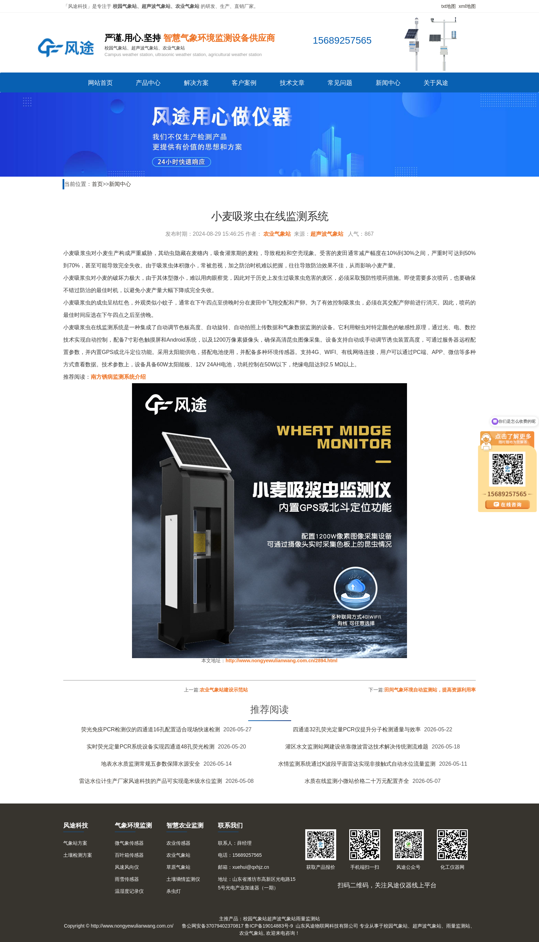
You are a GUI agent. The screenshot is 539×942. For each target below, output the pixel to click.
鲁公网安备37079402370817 (212, 926)
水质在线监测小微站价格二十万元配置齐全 (357, 781)
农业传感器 (178, 843)
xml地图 (467, 6)
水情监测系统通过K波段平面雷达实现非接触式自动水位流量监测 (357, 764)
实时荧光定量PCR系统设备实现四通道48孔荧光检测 (150, 747)
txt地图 (448, 6)
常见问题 (340, 82)
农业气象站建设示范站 (224, 689)
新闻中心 (388, 82)
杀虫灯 (173, 891)
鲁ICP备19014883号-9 (269, 926)
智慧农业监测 (185, 825)
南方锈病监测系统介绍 (118, 377)
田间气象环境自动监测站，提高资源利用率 (430, 689)
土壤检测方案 (77, 855)
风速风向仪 (127, 867)
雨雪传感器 (127, 879)
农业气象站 (277, 234)
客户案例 (244, 82)
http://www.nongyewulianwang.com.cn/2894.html (281, 660)
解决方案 (196, 82)
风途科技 (75, 825)
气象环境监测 (133, 825)
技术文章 (292, 82)
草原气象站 (178, 867)
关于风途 (436, 82)
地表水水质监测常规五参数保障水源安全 (150, 764)
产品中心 (148, 82)
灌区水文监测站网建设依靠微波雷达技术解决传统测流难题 (356, 747)
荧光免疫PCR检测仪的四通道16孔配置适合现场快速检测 (150, 729)
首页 (97, 184)
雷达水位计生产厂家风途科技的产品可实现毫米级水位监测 (150, 781)
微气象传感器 (129, 843)
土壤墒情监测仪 (183, 879)
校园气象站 (255, 918)
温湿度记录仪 (129, 891)
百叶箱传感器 (129, 855)
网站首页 (100, 82)
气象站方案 (75, 843)
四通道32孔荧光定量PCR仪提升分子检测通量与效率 (357, 729)
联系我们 (230, 825)
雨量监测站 (308, 918)
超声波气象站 (326, 234)
